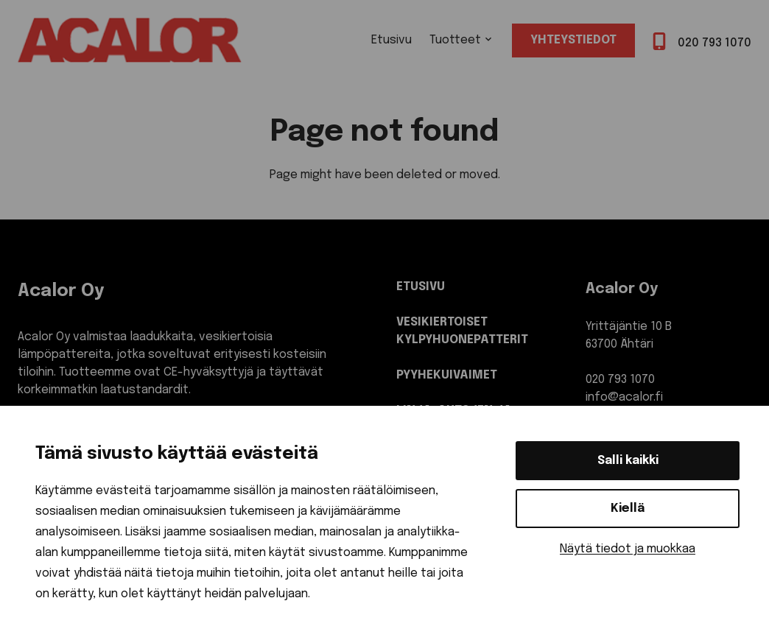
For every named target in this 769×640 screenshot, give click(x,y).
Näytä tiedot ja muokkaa (627, 549)
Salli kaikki (628, 460)
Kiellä (628, 508)
